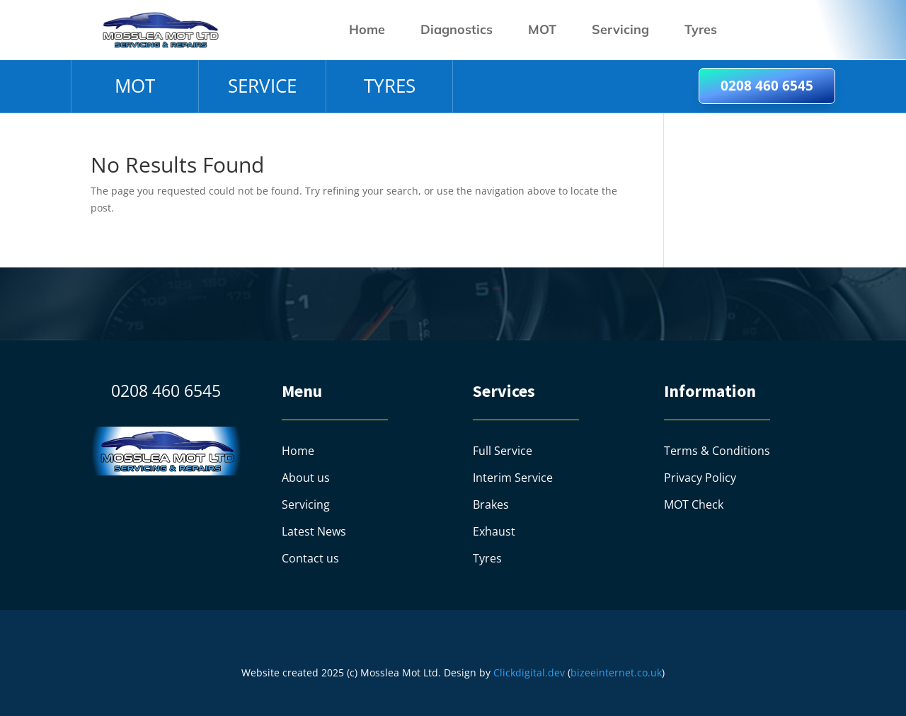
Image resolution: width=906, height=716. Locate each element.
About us (306, 477)
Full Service (502, 450)
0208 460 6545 (767, 86)
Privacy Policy (700, 477)
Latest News (314, 531)
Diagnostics (456, 29)
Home (367, 29)
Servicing (620, 29)
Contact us (310, 558)
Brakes (491, 504)
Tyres (700, 29)
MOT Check (693, 504)
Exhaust (494, 531)
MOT (542, 29)
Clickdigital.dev (529, 672)
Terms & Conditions (717, 450)
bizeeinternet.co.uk (616, 672)
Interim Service (513, 477)
